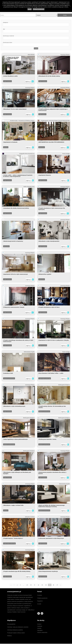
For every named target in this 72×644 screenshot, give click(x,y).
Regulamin (40, 601)
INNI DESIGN (31, 54)
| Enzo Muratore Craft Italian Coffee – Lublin (50, 373)
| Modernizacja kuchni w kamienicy (13, 241)
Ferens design (66, 153)
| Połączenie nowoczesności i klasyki (13, 307)
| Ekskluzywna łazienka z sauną (47, 439)
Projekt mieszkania (7, 81)
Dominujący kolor (36, 44)
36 (53, 585)
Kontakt (39, 604)
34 (46, 585)
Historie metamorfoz (42, 632)
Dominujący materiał (36, 37)
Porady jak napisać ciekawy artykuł (16, 632)
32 (38, 585)
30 (30, 585)
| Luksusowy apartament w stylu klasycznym (51, 538)
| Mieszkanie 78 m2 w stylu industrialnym (15, 109)
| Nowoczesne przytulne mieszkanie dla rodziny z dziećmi (52, 473)
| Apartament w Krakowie (10, 142)
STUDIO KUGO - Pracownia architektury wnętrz (18, 120)
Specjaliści (40, 630)
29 (27, 585)
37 (57, 585)
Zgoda (29, 9)
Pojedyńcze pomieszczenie (9, 378)
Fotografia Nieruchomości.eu (18, 153)
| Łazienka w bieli (8, 373)
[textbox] (4, 24)
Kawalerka (6, 147)
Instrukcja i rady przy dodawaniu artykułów (17, 627)
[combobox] (36, 24)
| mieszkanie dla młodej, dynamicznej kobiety (16, 208)
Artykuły (39, 628)
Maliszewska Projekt (29, 351)
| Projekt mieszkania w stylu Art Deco (49, 307)
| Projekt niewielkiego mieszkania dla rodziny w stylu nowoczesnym (18, 341)
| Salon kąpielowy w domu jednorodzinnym (15, 439)
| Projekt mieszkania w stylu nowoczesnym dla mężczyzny (51, 208)
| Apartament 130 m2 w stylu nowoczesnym (15, 274)
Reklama (9, 635)
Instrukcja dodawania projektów (15, 630)
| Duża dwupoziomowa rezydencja (48, 571)
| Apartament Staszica (44, 175)
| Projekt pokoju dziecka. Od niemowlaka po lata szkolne (52, 407)
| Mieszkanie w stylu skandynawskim (48, 241)
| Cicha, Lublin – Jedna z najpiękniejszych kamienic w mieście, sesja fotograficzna (17, 175)
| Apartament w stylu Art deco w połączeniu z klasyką (53, 340)
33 (42, 585)
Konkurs (39, 624)
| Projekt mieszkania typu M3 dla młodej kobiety (16, 571)
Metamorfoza (41, 147)
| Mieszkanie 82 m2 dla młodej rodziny (49, 76)
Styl (36, 31)
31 (34, 585)
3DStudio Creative (29, 517)
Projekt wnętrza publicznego (44, 378)
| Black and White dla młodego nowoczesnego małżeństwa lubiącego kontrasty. (51, 506)
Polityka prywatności (42, 598)
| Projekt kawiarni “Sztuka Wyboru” (13, 538)
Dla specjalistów (11, 624)
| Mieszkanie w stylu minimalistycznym (14, 406)
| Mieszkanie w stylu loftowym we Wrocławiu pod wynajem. (17, 473)
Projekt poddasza (42, 114)
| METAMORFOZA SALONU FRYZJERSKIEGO (51, 142)
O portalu (39, 595)
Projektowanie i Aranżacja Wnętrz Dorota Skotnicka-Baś (54, 120)
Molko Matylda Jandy (29, 186)
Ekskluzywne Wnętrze (54, 385)
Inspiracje (39, 626)
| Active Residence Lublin (10, 76)
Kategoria (36, 24)
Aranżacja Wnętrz (54, 54)
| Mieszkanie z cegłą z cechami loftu (13, 505)
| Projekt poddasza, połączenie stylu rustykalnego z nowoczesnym (53, 109)
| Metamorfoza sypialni (44, 274)
